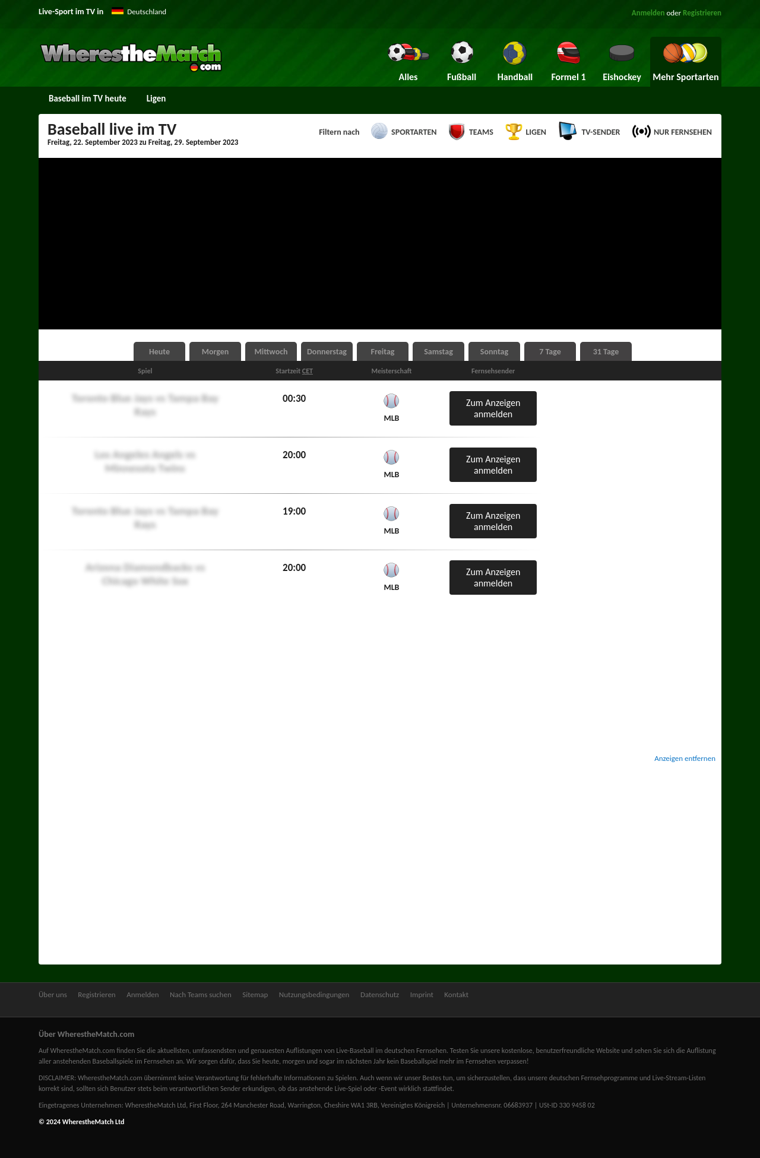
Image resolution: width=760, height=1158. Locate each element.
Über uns (53, 994)
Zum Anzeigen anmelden (493, 408)
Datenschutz (379, 994)
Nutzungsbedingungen (314, 994)
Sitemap (255, 994)
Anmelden (648, 12)
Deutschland (146, 11)
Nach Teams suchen (201, 994)
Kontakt (456, 994)
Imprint (421, 994)
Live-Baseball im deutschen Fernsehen (391, 1050)
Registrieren (702, 12)
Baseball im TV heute (87, 98)
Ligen (156, 98)
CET (307, 371)
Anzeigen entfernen (684, 758)
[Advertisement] (380, 244)
